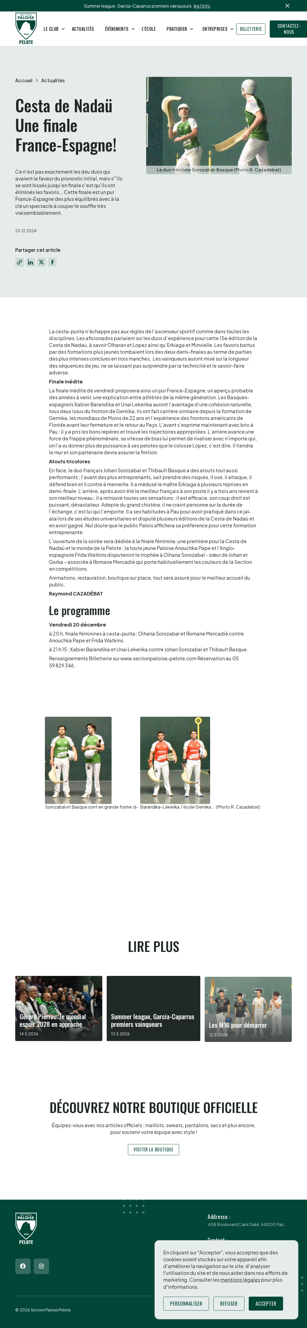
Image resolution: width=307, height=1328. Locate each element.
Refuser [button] (229, 1303)
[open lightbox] (91, 763)
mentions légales (240, 1279)
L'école (149, 29)
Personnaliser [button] (186, 1303)
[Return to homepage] (26, 29)
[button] (52, 29)
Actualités (83, 29)
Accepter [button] (266, 1303)
